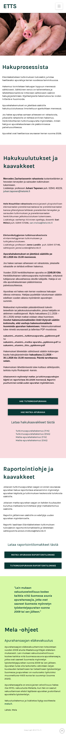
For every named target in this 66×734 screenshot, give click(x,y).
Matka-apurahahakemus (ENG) (31, 440)
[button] (59, 6)
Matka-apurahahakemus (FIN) (31, 437)
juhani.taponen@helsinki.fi (16, 191)
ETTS (9, 6)
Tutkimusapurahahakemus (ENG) (33, 434)
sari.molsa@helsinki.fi (41, 222)
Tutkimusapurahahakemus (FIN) (32, 430)
